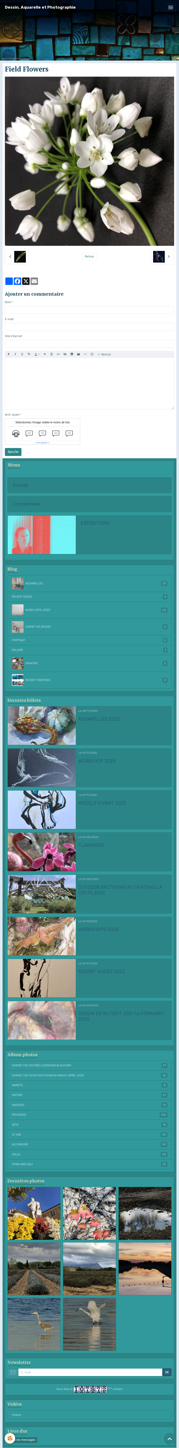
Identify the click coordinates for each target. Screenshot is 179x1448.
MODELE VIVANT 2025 (102, 803)
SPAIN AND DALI (89, 1164)
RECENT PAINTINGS (89, 680)
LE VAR (89, 1134)
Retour (89, 256)
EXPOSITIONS (95, 523)
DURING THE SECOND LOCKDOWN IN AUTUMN (89, 1065)
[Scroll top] (170, 1439)
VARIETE (89, 1085)
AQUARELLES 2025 (99, 719)
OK (167, 1372)
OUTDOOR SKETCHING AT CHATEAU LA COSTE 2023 (120, 890)
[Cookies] (10, 1438)
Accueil (20, 485)
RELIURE (89, 650)
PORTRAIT (89, 640)
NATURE (89, 1095)
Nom (8, 302)
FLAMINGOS (91, 845)
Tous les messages (22, 1439)
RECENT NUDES (89, 596)
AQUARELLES (89, 583)
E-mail (9, 319)
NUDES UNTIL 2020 (89, 610)
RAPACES (89, 1105)
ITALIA (89, 1154)
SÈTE (89, 1125)
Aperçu (104, 354)
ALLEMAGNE (89, 1144)
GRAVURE (89, 663)
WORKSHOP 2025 (97, 761)
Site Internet (13, 336)
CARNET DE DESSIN (89, 627)
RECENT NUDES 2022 (101, 971)
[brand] (40, 7)
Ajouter (13, 452)
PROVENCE (89, 1115)
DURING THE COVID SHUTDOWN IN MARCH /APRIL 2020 (89, 1075)
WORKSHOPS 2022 (98, 929)
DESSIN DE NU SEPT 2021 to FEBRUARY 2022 (121, 1016)
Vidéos (16, 1415)
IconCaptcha (42, 443)
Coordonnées (26, 504)
